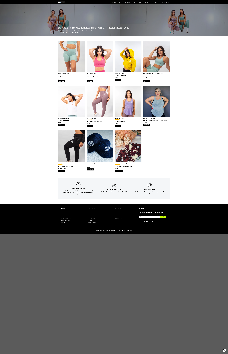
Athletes (90, 216)
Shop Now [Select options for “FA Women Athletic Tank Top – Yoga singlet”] (147, 125)
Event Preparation (65, 222)
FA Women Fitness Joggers (65, 168)
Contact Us (118, 216)
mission (63, 216)
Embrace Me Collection (148, 73)
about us (63, 214)
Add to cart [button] (91, 171)
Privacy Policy (120, 232)
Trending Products (127, 164)
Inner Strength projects (67, 220)
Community (147, 2)
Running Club (91, 220)
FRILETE (156, 2)
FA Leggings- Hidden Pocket (94, 122)
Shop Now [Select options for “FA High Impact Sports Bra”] (147, 81)
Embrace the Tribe (92, 218)
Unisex (139, 2)
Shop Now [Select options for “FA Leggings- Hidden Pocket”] (91, 127)
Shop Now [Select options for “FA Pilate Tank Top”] (119, 127)
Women (114, 2)
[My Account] (168, 2)
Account (117, 214)
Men (119, 2)
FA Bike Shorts (62, 77)
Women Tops (93, 73)
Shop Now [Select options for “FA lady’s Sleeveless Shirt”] (62, 125)
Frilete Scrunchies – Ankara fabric (124, 168)
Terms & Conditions (128, 232)
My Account (165, 2)
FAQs (116, 218)
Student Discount (92, 224)
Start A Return (118, 220)
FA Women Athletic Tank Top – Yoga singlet (155, 121)
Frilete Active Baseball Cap (94, 166)
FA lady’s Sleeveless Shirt (65, 121)
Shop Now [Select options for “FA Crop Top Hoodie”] (119, 80)
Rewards (90, 222)
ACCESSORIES (126, 2)
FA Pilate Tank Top (120, 122)
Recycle (63, 224)
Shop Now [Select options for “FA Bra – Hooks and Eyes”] (91, 81)
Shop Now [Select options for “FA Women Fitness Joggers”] (62, 172)
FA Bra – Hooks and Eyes (93, 77)
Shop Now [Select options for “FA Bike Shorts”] (62, 81)
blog (62, 218)
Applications (91, 214)
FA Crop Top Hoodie (120, 75)
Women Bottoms (65, 73)
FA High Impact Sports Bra (150, 77)
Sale (134, 2)
